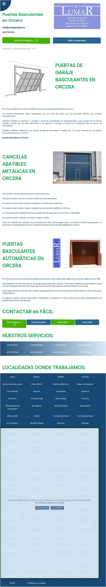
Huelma (85, 391)
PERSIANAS (61, 345)
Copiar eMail (87, 322)
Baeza (36, 376)
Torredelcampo (85, 416)
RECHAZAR (42, 508)
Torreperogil (36, 398)
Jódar (37, 416)
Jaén (12, 376)
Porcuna (12, 398)
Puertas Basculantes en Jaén (21, 48)
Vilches (85, 376)
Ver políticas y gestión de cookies (49, 502)
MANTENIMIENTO (61, 352)
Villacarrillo (12, 416)
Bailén (61, 376)
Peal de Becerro (61, 384)
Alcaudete (85, 405)
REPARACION (36, 352)
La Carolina (12, 423)
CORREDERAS (36, 345)
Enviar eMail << (63, 322)
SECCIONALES (85, 345)
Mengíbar (37, 405)
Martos (60, 423)
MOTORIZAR (12, 352)
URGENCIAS (85, 352)
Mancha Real (60, 405)
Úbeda (85, 423)
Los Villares (12, 391)
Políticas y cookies (36, 583)
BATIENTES (12, 345)
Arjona (36, 391)
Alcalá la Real (36, 423)
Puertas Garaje (6, 48)
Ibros (12, 583)
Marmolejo (60, 398)
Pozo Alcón (36, 384)
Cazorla (85, 398)
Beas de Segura (85, 384)
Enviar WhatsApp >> (26, 40)
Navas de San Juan (12, 384)
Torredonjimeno (61, 416)
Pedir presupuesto (77, 40)
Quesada (61, 391)
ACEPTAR (57, 508)
